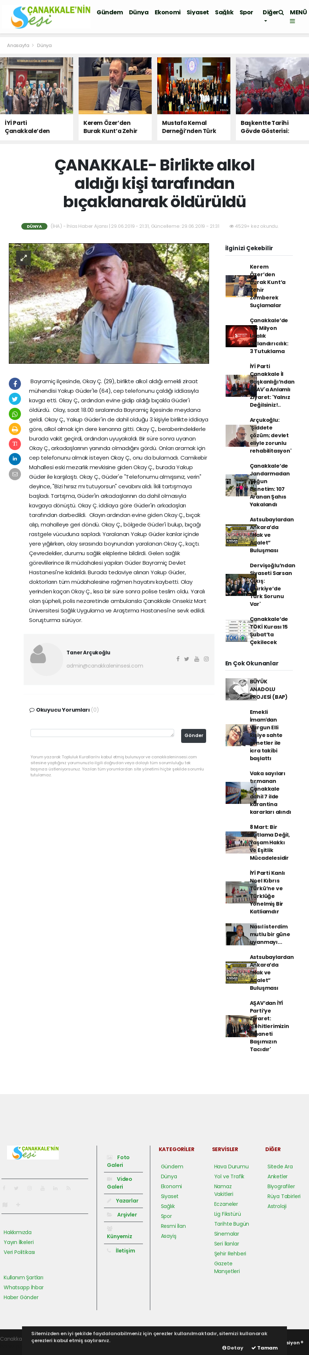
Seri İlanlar (226, 1243)
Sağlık (224, 12)
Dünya (139, 12)
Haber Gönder (21, 1297)
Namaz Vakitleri (223, 1190)
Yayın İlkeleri (18, 1242)
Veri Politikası (19, 1252)
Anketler (277, 1176)
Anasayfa (18, 45)
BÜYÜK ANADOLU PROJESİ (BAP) (269, 689)
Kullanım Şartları (23, 1277)
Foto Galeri (118, 1161)
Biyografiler (281, 1186)
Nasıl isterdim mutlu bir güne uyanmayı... (270, 934)
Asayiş (168, 1236)
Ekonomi (168, 12)
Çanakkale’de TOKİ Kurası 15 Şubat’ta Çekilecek (269, 630)
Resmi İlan (173, 1226)
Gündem (110, 12)
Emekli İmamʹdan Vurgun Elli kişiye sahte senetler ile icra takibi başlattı (266, 735)
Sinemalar (226, 1233)
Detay (232, 1347)
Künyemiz (119, 1233)
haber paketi (16, 1346)
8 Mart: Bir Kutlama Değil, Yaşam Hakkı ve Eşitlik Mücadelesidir (270, 842)
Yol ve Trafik (229, 1176)
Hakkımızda (18, 1232)
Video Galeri (119, 1182)
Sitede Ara (280, 1166)
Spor (246, 12)
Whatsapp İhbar (23, 1287)
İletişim (121, 1250)
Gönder (194, 735)
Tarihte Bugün (231, 1224)
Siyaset (198, 12)
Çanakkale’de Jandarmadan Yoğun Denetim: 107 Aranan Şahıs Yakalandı (270, 485)
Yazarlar (122, 1200)
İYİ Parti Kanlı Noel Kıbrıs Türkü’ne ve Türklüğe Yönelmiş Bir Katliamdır (267, 892)
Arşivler (122, 1214)
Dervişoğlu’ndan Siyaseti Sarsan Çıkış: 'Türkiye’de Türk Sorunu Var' (272, 585)
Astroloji (277, 1206)
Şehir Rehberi (230, 1253)
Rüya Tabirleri (284, 1196)
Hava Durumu (231, 1166)
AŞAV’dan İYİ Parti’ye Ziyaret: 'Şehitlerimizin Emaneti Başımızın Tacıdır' (269, 1026)
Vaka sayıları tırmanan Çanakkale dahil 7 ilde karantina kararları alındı (270, 793)
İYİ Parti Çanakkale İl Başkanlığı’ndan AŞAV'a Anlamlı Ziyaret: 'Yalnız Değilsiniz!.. (272, 386)
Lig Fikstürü (227, 1214)
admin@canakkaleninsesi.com (105, 665)
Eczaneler (226, 1204)
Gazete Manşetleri (227, 1267)
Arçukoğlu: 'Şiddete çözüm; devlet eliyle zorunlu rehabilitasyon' (271, 435)
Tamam (264, 1347)
